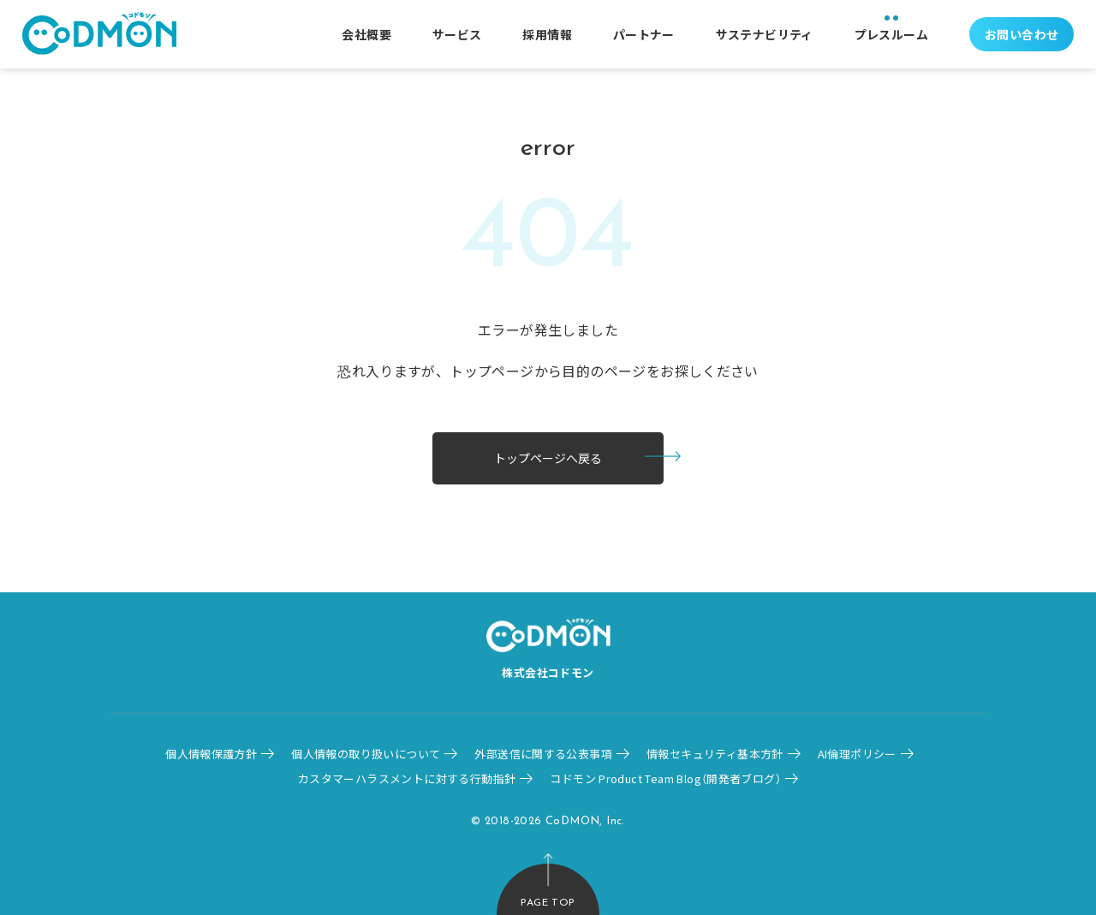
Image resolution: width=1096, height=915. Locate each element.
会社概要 (366, 34)
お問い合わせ (1021, 34)
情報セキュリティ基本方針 (714, 754)
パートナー (644, 34)
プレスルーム (891, 34)
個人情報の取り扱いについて (365, 754)
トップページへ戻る (548, 457)
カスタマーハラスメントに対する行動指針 (406, 778)
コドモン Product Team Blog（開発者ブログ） (665, 778)
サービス (457, 34)
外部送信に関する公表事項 (543, 754)
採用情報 (547, 34)
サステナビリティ (764, 34)
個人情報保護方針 (211, 754)
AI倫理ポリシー (857, 754)
